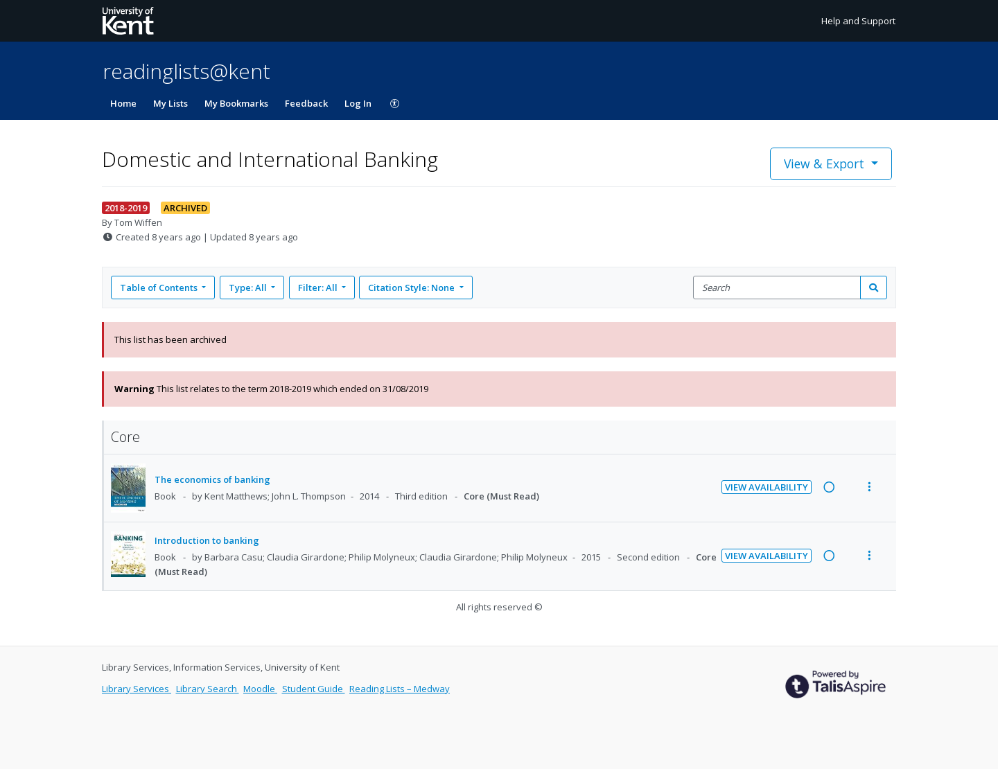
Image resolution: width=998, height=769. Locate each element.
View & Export (826, 163)
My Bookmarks (236, 103)
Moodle (260, 688)
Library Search (207, 688)
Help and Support (858, 21)
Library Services (136, 688)
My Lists (170, 103)
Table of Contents (160, 287)
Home (123, 103)
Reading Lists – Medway (399, 688)
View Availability (766, 487)
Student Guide (313, 688)
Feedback (306, 103)
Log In (357, 103)
